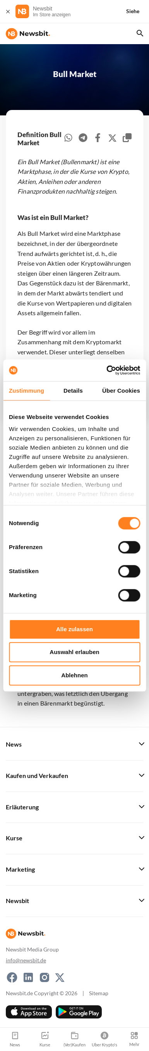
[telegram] (83, 138)
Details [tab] (73, 390)
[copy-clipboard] (127, 138)
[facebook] (97, 138)
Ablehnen (74, 675)
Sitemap (98, 993)
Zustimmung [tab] (26, 390)
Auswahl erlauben (74, 652)
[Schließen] (7, 11)
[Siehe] (137, 11)
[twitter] (112, 139)
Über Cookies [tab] (121, 390)
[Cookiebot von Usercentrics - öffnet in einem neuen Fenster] (107, 370)
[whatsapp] (68, 138)
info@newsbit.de (26, 960)
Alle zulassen (74, 629)
